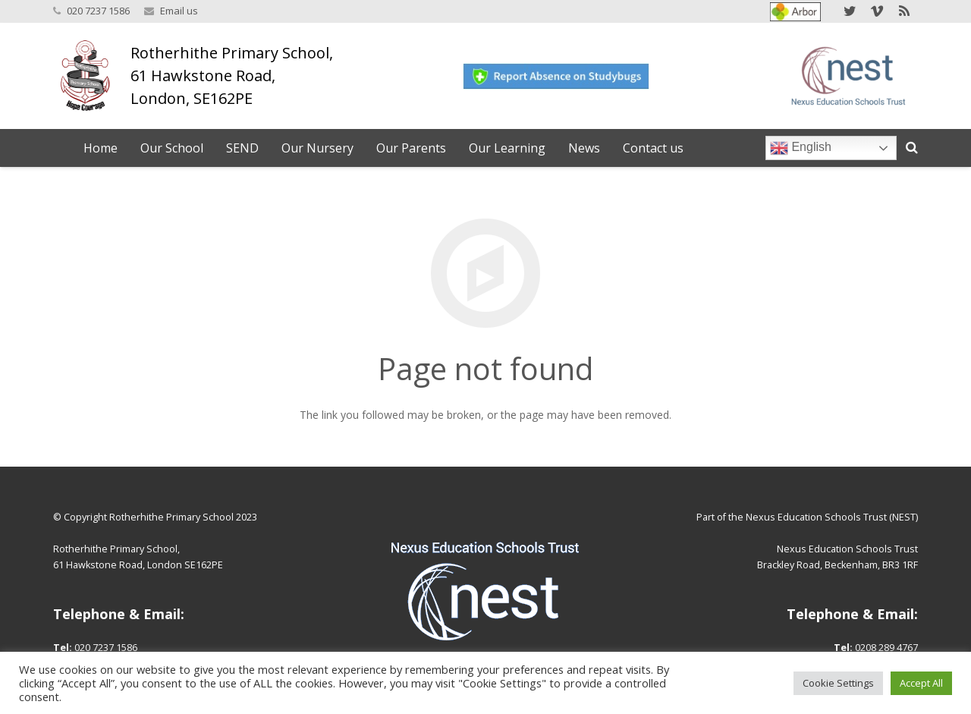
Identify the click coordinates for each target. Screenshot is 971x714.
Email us (179, 10)
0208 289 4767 (886, 647)
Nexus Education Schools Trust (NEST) (832, 517)
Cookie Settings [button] (838, 683)
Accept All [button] (921, 683)
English (800, 148)
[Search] (911, 147)
